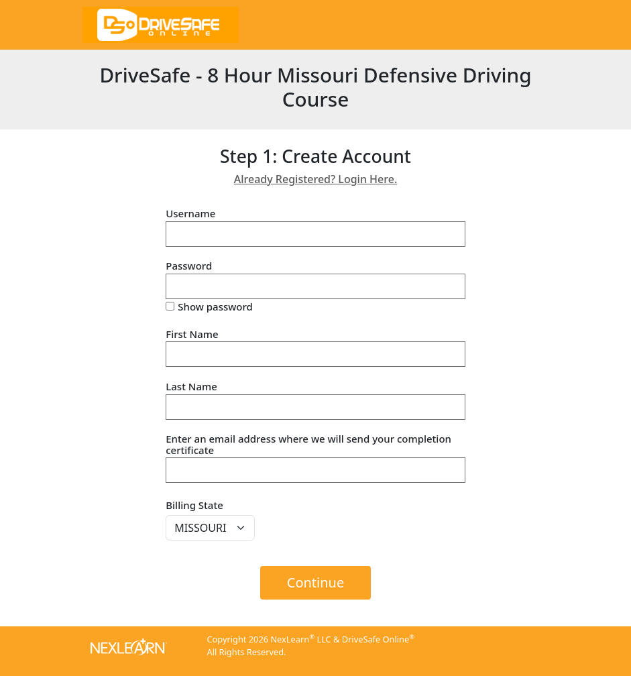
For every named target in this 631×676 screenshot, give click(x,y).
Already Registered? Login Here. (316, 179)
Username (190, 213)
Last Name (191, 386)
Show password (215, 307)
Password (189, 266)
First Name (192, 334)
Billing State (194, 505)
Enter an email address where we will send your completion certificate (308, 444)
